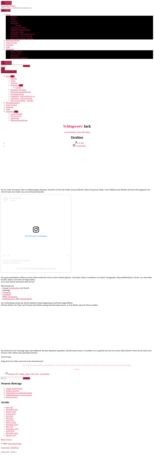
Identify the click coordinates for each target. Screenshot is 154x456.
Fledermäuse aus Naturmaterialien (19, 393)
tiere (36, 374)
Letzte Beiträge (70, 132)
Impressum (15, 56)
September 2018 (12, 429)
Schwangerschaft (17, 32)
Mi (82, 143)
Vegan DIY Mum (83, 132)
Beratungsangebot (13, 40)
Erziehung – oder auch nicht (21, 36)
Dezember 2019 (12, 425)
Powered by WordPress (10, 448)
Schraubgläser (14, 288)
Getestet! (14, 21)
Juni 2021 (9, 416)
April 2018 (10, 431)
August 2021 (11, 414)
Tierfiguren (6, 292)
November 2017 (12, 433)
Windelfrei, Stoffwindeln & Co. (23, 34)
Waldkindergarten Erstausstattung (19, 395)
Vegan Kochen (11, 43)
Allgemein (10, 49)
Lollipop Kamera (12, 391)
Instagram (9, 45)
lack (32, 374)
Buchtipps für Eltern (18, 28)
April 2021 (10, 420)
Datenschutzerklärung (19, 58)
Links (8, 47)
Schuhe (18, 25)
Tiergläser (77, 137)
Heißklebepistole (9, 299)
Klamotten (15, 23)
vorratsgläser (45, 374)
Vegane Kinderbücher (14, 389)
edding (22, 374)
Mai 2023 (9, 407)
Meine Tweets (6, 439)
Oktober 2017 (11, 435)
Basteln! (14, 17)
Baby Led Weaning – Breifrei (22, 38)
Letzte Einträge (16, 51)
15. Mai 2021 (81, 146)
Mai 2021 (9, 418)
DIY (16, 374)
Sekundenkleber (26, 299)
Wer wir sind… (16, 53)
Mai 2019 (9, 427)
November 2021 (12, 410)
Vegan (13, 19)
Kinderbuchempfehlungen (21, 30)
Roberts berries (11, 397)
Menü (8, 15)
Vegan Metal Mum (8, 6)
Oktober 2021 (11, 412)
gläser (28, 374)
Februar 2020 (11, 422)
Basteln (11, 374)
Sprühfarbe (6, 294)
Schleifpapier (12, 297)
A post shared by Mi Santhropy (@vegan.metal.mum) (36, 268)
